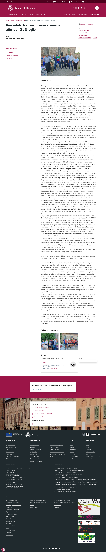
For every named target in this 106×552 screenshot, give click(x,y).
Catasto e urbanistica (35, 456)
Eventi (87, 445)
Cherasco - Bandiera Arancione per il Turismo (64, 503)
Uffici (7, 449)
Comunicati (72, 447)
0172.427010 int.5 (53, 368)
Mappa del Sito (9, 535)
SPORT (45, 362)
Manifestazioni (73, 449)
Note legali (8, 523)
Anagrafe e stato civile (35, 449)
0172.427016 (11, 472)
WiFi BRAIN (56, 507)
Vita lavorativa (53, 459)
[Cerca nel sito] (97, 8)
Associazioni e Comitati (91, 459)
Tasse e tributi (73, 454)
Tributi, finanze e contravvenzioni (57, 454)
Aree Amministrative (11, 447)
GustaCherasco (57, 505)
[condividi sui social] (81, 24)
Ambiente (32, 447)
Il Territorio (88, 449)
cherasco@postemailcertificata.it (17, 477)
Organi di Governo (10, 445)
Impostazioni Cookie (11, 526)
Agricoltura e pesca (34, 445)
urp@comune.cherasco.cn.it (16, 479)
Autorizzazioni (33, 454)
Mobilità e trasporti (54, 449)
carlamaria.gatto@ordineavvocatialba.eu (66, 491)
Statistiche (8, 532)
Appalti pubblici (33, 452)
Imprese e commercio (55, 447)
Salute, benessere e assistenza (57, 452)
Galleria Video (89, 454)
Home (7, 20)
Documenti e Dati (10, 452)
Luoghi (87, 447)
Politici (7, 459)
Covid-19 (72, 452)
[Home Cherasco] (21, 8)
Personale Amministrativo (12, 456)
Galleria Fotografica (90, 452)
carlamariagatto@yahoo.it (63, 489)
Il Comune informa (20, 20)
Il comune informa (74, 456)
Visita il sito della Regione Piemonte (38, 500)
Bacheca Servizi (10, 516)
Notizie (71, 445)
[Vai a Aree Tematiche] (73, 1)
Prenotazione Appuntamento (13, 509)
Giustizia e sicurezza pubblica (56, 445)
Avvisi (71, 459)
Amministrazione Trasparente (13, 500)
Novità (12, 20)
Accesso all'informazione (69, 14)
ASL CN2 (32, 505)
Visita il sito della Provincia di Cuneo (38, 503)
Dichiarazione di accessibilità (13, 503)
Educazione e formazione (36, 461)
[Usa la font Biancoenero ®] (59, 1)
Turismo (51, 456)
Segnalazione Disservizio (12, 512)
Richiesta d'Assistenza (11, 514)
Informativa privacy (10, 521)
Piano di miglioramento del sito (13, 505)
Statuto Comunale (10, 519)
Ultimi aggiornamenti (11, 530)
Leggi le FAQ (9, 507)
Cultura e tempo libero (35, 459)
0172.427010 (11, 470)
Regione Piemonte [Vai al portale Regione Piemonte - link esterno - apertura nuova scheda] (11, 1)
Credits (7, 528)
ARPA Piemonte (34, 507)
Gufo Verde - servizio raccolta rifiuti (62, 500)
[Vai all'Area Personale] (89, 1)
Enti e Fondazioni (10, 454)
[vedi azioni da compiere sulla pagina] (89, 24)
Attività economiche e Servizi (93, 456)
